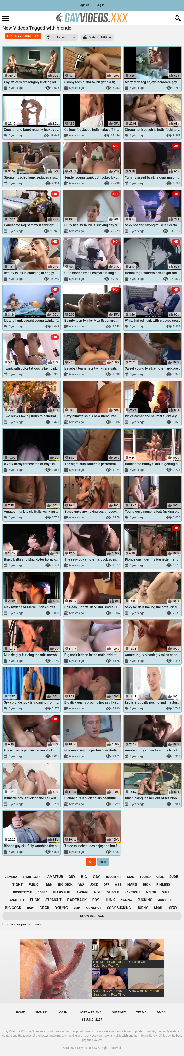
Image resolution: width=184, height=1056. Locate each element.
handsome (132, 892)
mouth (151, 892)
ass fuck (165, 900)
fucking (144, 900)
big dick (65, 884)
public (33, 884)
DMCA (161, 1012)
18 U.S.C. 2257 (92, 1019)
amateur (55, 877)
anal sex (17, 900)
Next (103, 862)
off (106, 884)
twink (82, 892)
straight (53, 900)
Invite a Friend (89, 1012)
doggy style (22, 892)
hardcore (32, 877)
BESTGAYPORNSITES (23, 36)
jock (94, 884)
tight (17, 884)
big (84, 877)
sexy (173, 908)
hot (97, 892)
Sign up (84, 5)
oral (160, 877)
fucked (145, 877)
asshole (113, 877)
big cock (13, 908)
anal (159, 907)
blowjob (61, 892)
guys (165, 892)
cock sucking (119, 908)
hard (132, 884)
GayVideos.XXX (87, 1048)
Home (20, 1012)
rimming (163, 884)
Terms (141, 1012)
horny (142, 908)
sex (81, 884)
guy (72, 877)
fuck (35, 900)
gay (96, 877)
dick (147, 884)
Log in (100, 5)
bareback (77, 900)
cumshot (93, 907)
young (61, 907)
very (77, 907)
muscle (113, 892)
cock (44, 907)
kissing (126, 900)
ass (118, 884)
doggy (42, 892)
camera (11, 877)
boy (95, 900)
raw (30, 907)
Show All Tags (92, 916)
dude (173, 877)
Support (119, 1012)
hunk (109, 900)
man (130, 877)
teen (48, 884)
